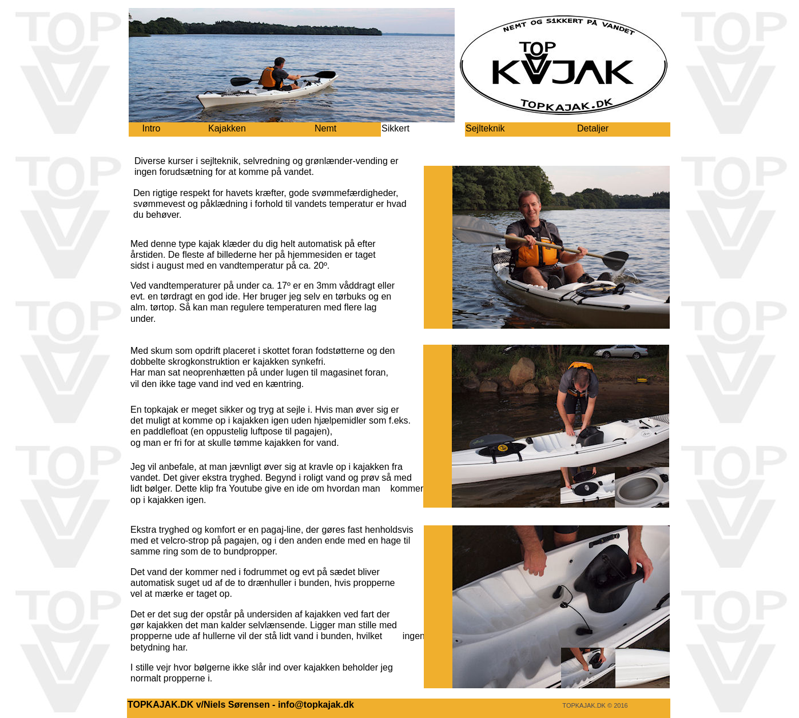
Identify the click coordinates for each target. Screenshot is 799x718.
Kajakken (227, 128)
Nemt (325, 128)
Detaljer (593, 128)
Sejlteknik (485, 128)
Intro (151, 128)
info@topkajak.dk (316, 704)
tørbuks (350, 296)
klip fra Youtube (231, 488)
